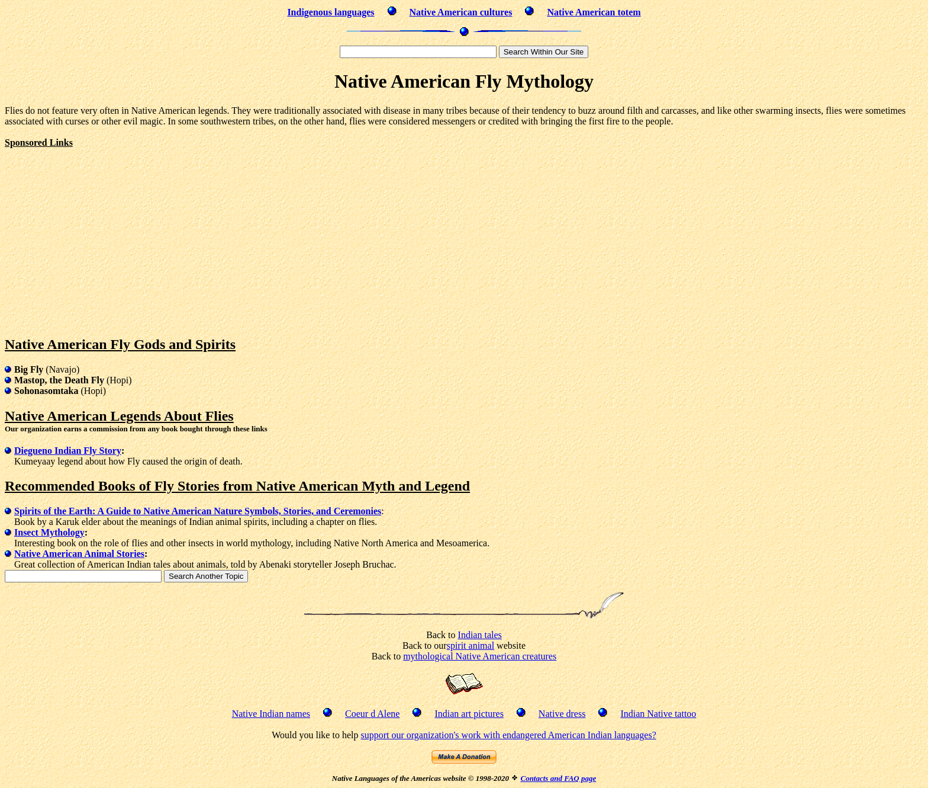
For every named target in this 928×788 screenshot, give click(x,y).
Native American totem (593, 12)
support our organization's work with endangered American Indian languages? (508, 735)
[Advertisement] (104, 231)
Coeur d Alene (372, 714)
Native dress (562, 714)
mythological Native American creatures (479, 656)
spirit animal (470, 645)
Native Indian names (271, 714)
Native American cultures (461, 12)
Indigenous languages (330, 12)
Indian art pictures (468, 714)
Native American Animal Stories (79, 554)
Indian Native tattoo (658, 714)
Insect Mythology (49, 532)
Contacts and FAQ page (558, 778)
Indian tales (480, 635)
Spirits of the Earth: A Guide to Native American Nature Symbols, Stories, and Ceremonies (197, 511)
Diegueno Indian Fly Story (67, 451)
